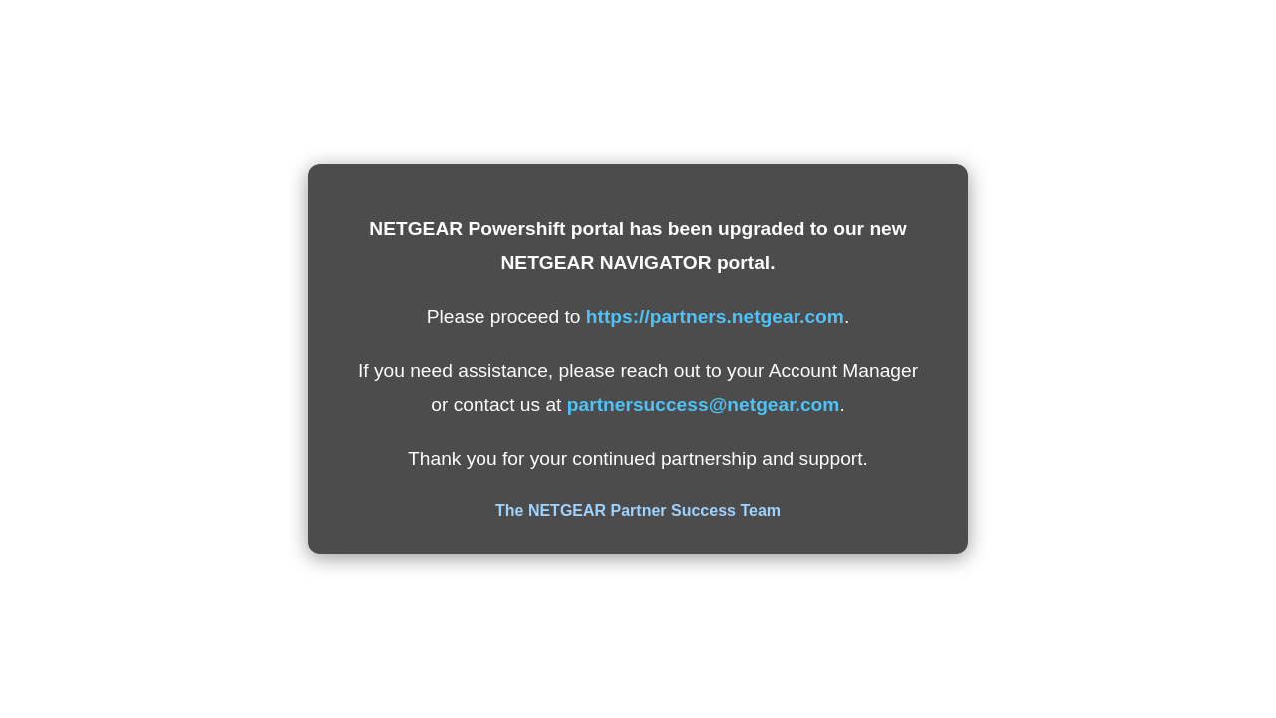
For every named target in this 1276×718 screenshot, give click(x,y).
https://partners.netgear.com (715, 316)
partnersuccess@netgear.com (703, 404)
